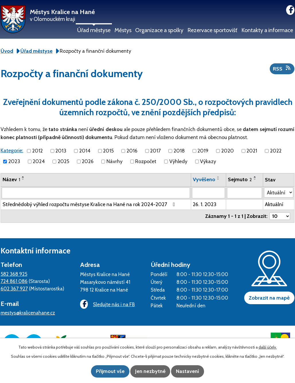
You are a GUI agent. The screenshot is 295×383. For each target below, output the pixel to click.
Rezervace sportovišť (212, 30)
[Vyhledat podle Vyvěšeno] (208, 192)
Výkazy (208, 161)
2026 (88, 161)
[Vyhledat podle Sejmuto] (244, 192)
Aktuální (274, 204)
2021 (252, 151)
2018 (179, 151)
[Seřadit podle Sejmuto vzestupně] (255, 177)
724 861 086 (14, 281)
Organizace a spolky (159, 30)
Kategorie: (12, 150)
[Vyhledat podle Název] (96, 192)
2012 (37, 151)
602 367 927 (14, 289)
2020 (227, 151)
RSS (282, 68)
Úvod (7, 51)
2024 (39, 161)
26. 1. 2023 (204, 204)
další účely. (268, 347)
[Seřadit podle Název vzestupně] (23, 177)
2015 (108, 151)
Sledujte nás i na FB (105, 305)
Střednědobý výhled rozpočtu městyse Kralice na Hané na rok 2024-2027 (90, 204)
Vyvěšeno (204, 179)
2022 (276, 151)
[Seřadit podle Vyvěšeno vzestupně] (218, 177)
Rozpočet (145, 161)
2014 (84, 151)
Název (11, 179)
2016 (132, 151)
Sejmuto (240, 179)
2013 (60, 151)
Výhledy (178, 161)
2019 (202, 151)
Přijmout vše (104, 371)
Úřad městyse (93, 30)
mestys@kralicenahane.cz (28, 313)
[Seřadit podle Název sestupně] (23, 179)
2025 (63, 161)
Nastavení (193, 371)
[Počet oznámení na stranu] (279, 216)
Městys (122, 30)
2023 (14, 161)
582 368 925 (14, 274)
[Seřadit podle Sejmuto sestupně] (255, 179)
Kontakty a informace (267, 30)
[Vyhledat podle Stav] (278, 192)
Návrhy (114, 161)
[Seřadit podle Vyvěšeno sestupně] (218, 179)
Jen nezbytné (150, 371)
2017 (155, 151)
